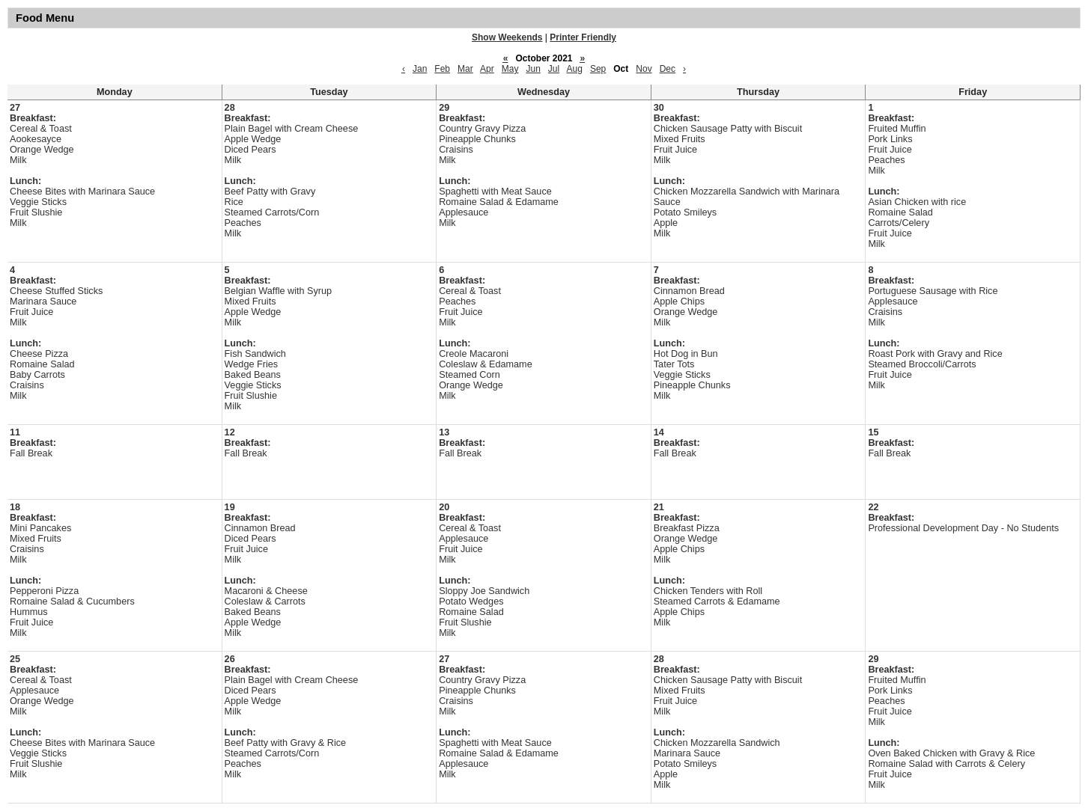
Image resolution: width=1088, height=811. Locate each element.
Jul (553, 69)
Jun (533, 69)
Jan (420, 69)
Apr (487, 69)
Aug (575, 69)
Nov (643, 69)
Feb (442, 69)
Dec (667, 69)
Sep (598, 69)
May (510, 69)
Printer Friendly (583, 37)
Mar (465, 69)
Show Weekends (507, 37)
